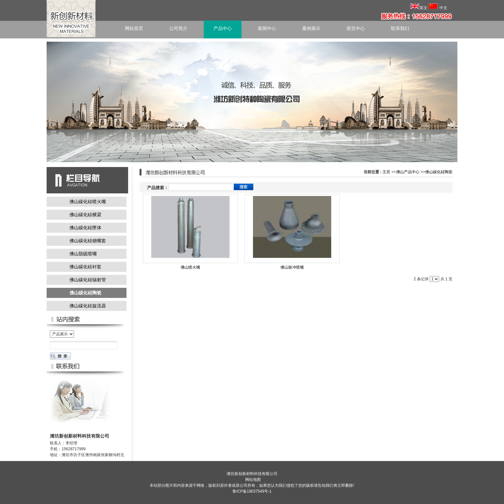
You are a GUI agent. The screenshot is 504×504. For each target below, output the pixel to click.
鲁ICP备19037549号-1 (252, 491)
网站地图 (253, 479)
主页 (386, 172)
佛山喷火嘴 (190, 267)
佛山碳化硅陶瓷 (438, 172)
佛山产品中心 (408, 172)
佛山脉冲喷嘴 (292, 267)
